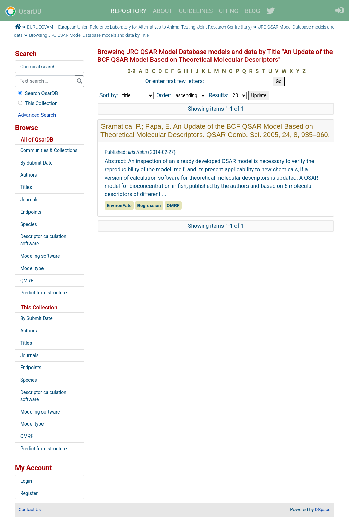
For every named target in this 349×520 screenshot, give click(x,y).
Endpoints (30, 212)
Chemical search (38, 66)
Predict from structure (43, 292)
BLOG (252, 10)
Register (29, 493)
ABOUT (163, 10)
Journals (29, 199)
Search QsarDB (37, 94)
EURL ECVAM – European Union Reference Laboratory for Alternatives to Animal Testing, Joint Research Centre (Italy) (139, 27)
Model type (32, 268)
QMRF (26, 280)
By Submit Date (36, 163)
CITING (229, 10)
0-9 (131, 71)
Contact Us (30, 509)
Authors (28, 175)
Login (26, 481)
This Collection (37, 103)
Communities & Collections (48, 150)
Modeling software (40, 256)
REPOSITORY (129, 10)
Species (28, 224)
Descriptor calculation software (43, 240)
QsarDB (23, 11)
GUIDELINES (196, 10)
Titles (26, 187)
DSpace (322, 509)
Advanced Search (37, 115)
